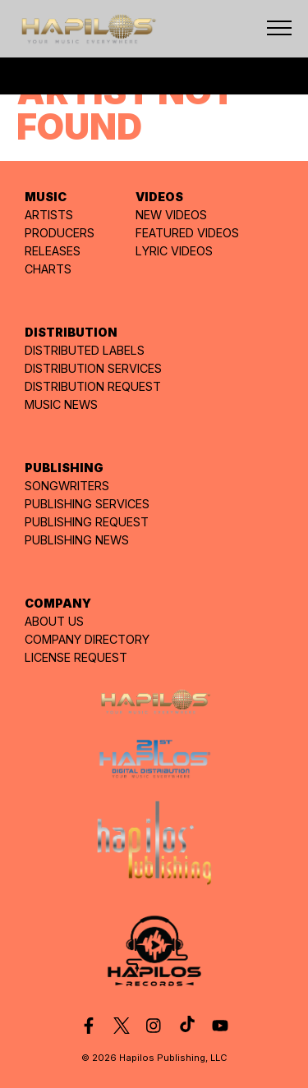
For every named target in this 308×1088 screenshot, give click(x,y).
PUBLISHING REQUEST (87, 522)
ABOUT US (54, 621)
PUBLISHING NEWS (77, 540)
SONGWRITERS (67, 486)
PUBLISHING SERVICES (87, 504)
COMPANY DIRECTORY (87, 639)
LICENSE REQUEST (76, 657)
